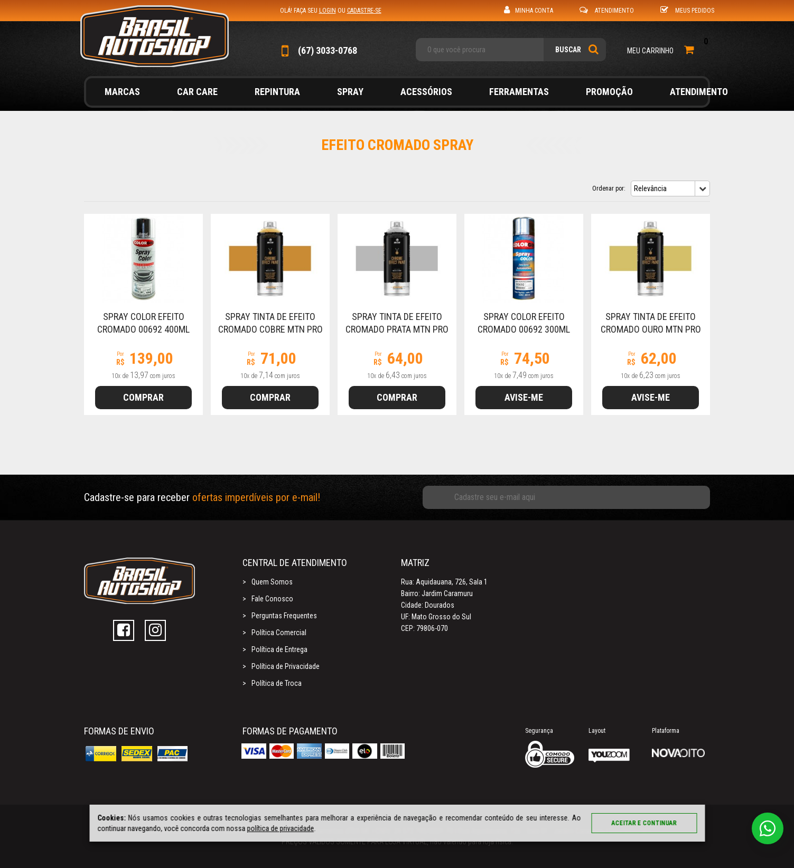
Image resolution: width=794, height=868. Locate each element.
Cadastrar (685, 497)
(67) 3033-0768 (318, 50)
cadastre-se (364, 10)
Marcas (122, 91)
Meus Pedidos (687, 9)
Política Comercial (278, 632)
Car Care (197, 91)
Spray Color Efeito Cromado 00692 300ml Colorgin (524, 329)
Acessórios (426, 91)
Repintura (277, 91)
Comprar (143, 397)
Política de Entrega (279, 649)
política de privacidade (280, 828)
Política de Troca (276, 683)
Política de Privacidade (285, 666)
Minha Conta (528, 9)
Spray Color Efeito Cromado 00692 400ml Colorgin (143, 329)
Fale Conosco (272, 599)
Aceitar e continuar (644, 823)
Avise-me (524, 397)
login (327, 10)
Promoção (609, 91)
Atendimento (607, 9)
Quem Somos (272, 582)
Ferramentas (519, 91)
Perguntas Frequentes (284, 615)
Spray (350, 91)
